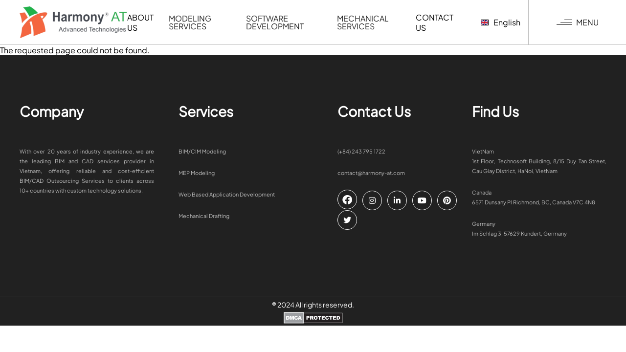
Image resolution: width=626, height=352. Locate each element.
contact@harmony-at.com (371, 173)
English (500, 22)
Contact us (434, 22)
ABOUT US (140, 22)
